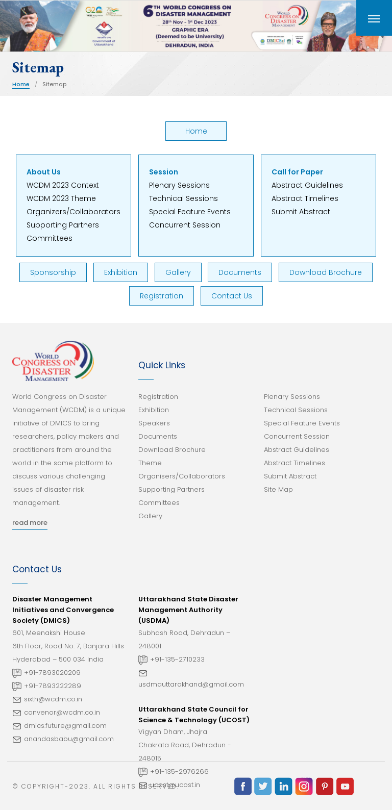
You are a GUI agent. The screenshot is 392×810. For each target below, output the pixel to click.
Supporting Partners (63, 225)
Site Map (278, 489)
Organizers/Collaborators (73, 212)
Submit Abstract (301, 212)
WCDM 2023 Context (63, 185)
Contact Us (231, 296)
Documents (239, 272)
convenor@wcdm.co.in (62, 712)
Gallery (178, 272)
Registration (161, 296)
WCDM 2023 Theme (61, 198)
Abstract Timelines (305, 198)
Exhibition (120, 272)
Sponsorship (53, 272)
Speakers (154, 423)
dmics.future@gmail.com (65, 725)
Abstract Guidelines (307, 185)
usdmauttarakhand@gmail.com (191, 684)
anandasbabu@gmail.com (69, 739)
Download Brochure (325, 272)
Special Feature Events (190, 212)
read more (29, 522)
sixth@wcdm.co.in (53, 699)
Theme (150, 463)
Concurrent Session (184, 225)
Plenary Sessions (179, 185)
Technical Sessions (183, 198)
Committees (49, 238)
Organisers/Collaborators (181, 476)
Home (21, 84)
